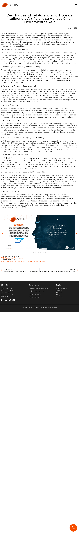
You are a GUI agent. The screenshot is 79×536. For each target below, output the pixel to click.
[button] (76, 5)
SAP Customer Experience (12, 258)
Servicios (59, 291)
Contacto (60, 297)
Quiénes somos (61, 289)
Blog (58, 295)
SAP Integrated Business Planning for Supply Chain (23, 261)
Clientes (59, 293)
